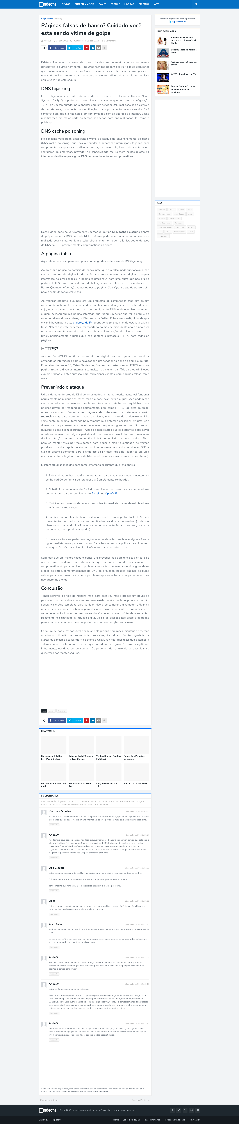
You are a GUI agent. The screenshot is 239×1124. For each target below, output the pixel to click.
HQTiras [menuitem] (129, 4)
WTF (190, 210)
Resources (178, 223)
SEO (160, 232)
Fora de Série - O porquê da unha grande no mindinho (183, 89)
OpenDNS (111, 493)
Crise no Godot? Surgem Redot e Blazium (81, 757)
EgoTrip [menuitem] (115, 4)
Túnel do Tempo (165, 223)
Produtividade (179, 232)
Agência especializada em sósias (184, 63)
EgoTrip (191, 227)
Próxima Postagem (141, 1100)
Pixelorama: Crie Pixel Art (80, 785)
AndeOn (54, 835)
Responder (54, 825)
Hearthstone (163, 236)
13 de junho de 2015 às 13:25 (137, 1023)
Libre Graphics (174, 218)
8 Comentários (111, 40)
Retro (191, 232)
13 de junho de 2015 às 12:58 (137, 957)
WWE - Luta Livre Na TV (183, 74)
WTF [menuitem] (156, 4)
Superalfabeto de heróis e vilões (184, 51)
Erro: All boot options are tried (53, 785)
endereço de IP (82, 322)
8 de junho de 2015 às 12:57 (137, 835)
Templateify (55, 1119)
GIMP (168, 232)
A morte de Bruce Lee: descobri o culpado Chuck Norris (183, 40)
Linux (190, 214)
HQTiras (162, 218)
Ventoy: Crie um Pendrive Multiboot (108, 757)
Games (181, 210)
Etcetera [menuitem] (144, 4)
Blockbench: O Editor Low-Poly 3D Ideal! (51, 757)
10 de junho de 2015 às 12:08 (137, 868)
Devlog (58, 18)
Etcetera (162, 210)
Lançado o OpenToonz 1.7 (107, 785)
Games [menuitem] (102, 4)
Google (95, 493)
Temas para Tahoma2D (135, 783)
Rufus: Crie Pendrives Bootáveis (134, 757)
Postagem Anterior (49, 1100)
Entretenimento (164, 214)
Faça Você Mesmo (165, 227)
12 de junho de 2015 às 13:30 (137, 924)
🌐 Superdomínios (177, 21)
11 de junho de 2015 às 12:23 (137, 901)
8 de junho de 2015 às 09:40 (137, 811)
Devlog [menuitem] (66, 4)
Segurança (62, 711)
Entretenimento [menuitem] (84, 4)
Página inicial (47, 18)
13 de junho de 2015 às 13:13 (137, 984)
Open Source (179, 214)
